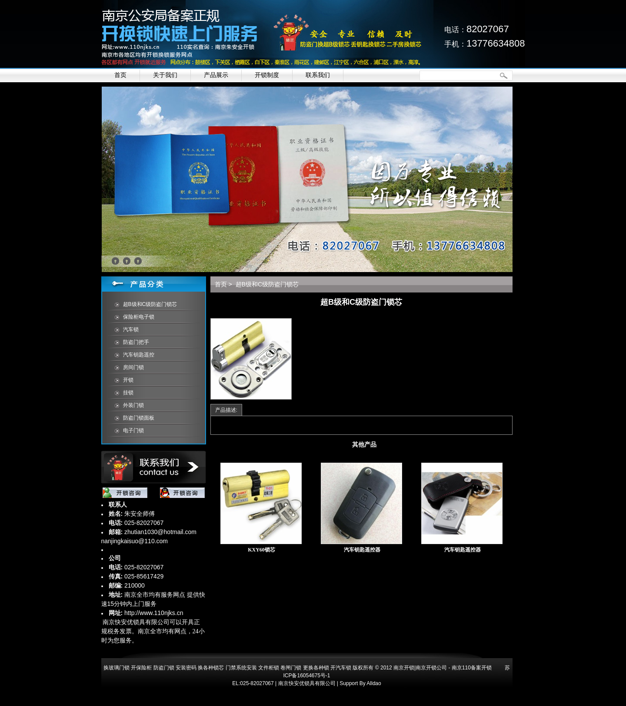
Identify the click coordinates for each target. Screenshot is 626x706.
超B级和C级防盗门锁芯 (150, 304)
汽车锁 (131, 329)
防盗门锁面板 (138, 418)
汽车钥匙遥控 (138, 355)
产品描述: (226, 410)
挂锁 (128, 393)
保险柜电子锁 (138, 317)
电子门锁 (133, 430)
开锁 (128, 380)
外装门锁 (133, 405)
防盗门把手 (136, 342)
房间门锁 (133, 367)
